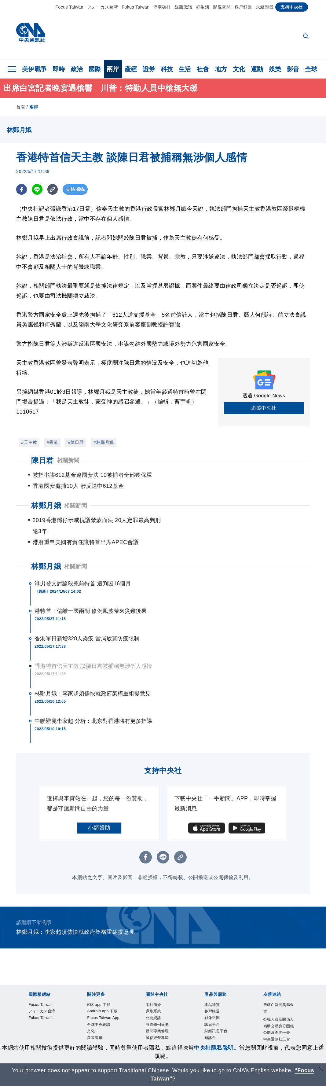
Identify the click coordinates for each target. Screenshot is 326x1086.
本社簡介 (157, 984)
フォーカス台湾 (102, 7)
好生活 (203, 7)
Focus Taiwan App (101, 1012)
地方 (221, 69)
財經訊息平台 (221, 1016)
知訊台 (213, 1025)
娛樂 (275, 69)
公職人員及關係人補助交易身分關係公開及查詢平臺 (280, 1012)
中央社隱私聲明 (214, 1048)
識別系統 (157, 992)
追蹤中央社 (264, 407)
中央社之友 (218, 1032)
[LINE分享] (37, 189)
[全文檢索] (306, 36)
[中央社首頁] (30, 34)
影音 (293, 69)
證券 (149, 69)
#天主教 (29, 442)
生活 (185, 69)
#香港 (52, 442)
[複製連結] (52, 189)
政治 (77, 69)
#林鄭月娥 (103, 442)
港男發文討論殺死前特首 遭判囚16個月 (83, 561)
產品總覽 (215, 984)
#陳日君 (76, 442)
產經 (131, 69)
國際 (95, 69)
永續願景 (264, 7)
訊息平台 (215, 1008)
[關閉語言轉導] (321, 1069)
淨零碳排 (162, 7)
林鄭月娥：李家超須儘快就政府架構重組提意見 (93, 671)
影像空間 (222, 7)
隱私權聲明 (160, 1032)
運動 (257, 69)
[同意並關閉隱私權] (321, 1047)
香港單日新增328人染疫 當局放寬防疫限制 (87, 616)
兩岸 (113, 69)
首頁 (20, 107)
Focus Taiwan (69, 7)
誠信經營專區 (163, 1025)
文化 (239, 69)
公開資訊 (157, 1000)
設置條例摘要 (163, 1008)
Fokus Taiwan (135, 7)
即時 (59, 69)
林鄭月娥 (46, 544)
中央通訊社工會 (280, 1037)
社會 (203, 69)
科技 (167, 69)
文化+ (94, 1032)
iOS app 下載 (104, 984)
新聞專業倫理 (163, 1016)
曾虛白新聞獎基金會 (280, 988)
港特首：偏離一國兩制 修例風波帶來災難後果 (91, 589)
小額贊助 (99, 806)
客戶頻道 (243, 7)
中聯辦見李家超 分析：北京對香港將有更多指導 (93, 699)
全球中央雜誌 (104, 1025)
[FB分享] (21, 189)
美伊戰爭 (34, 69)
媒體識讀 (183, 7)
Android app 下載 (102, 996)
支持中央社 (291, 7)
